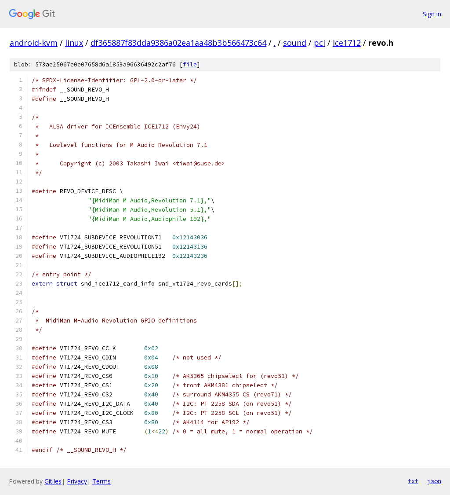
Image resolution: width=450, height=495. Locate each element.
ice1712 (347, 42)
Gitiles (53, 481)
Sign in (432, 14)
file (190, 64)
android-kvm (34, 42)
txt (413, 481)
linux (74, 42)
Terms (101, 481)
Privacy (77, 481)
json (434, 481)
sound (294, 42)
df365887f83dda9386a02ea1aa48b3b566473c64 (178, 42)
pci (319, 42)
